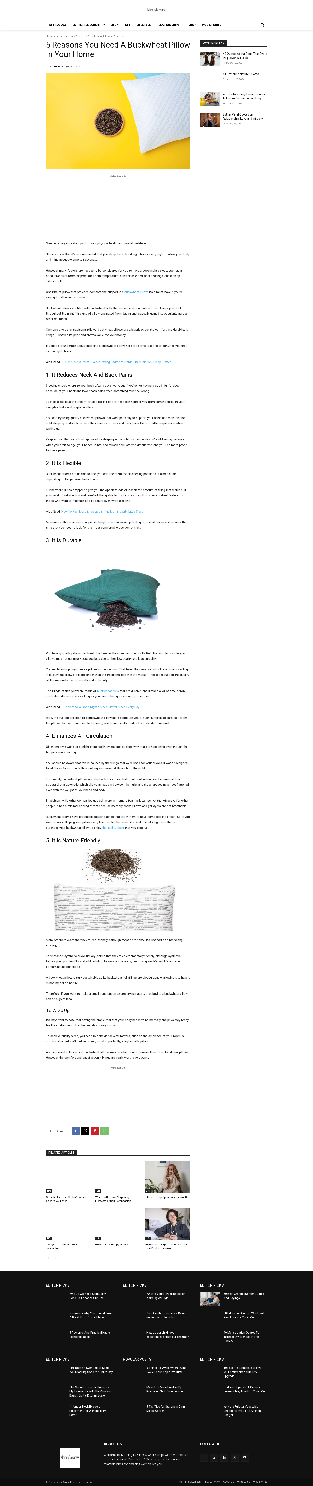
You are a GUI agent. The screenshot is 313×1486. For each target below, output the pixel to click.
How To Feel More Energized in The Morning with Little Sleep (102, 511)
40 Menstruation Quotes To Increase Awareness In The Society (241, 1336)
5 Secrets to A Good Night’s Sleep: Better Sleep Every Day (100, 707)
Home (49, 36)
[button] (262, 25)
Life (58, 36)
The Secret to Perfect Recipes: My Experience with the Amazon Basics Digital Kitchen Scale (90, 1391)
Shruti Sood (56, 66)
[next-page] (55, 1258)
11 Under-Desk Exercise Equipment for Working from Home (88, 1410)
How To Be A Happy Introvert (112, 1244)
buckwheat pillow (135, 292)
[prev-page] (48, 1258)
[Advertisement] (118, 207)
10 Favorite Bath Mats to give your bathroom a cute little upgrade (242, 1371)
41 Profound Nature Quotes (241, 74)
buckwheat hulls (108, 691)
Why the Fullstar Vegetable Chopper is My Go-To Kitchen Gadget (242, 1410)
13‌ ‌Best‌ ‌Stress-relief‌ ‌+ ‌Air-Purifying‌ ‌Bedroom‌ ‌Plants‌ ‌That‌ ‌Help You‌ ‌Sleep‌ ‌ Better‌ (116, 362)
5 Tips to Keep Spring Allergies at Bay (167, 1197)
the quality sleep (113, 828)
